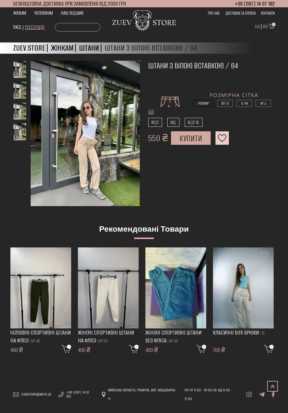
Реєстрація (34, 27)
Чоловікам (43, 13)
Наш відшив (72, 13)
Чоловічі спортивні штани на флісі (40, 337)
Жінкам (19, 13)
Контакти (268, 13)
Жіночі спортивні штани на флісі (106, 337)
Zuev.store (29, 47)
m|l (173, 122)
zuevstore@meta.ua (36, 394)
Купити (190, 138)
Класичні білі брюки (239, 333)
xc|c (155, 122)
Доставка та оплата (240, 13)
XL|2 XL (193, 122)
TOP (272, 386)
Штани (89, 47)
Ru (265, 26)
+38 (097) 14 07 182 (77, 394)
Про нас (214, 13)
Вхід (17, 27)
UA (257, 26)
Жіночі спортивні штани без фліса (173, 337)
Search (61, 27)
